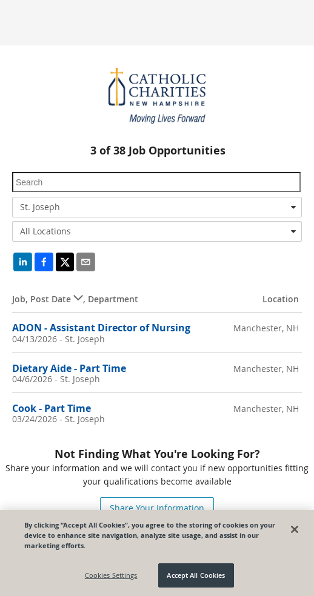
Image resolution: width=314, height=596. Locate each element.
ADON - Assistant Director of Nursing (101, 327)
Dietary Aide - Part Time (69, 368)
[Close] (294, 529)
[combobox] (157, 207)
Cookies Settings (111, 575)
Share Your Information (157, 508)
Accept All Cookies (196, 575)
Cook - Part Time (51, 408)
